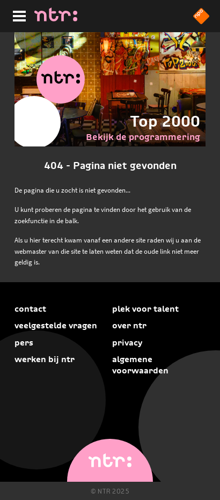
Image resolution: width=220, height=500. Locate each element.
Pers (23, 342)
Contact (30, 308)
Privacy (127, 342)
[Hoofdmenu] (17, 14)
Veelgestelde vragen (55, 325)
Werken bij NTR (44, 359)
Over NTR (129, 325)
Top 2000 (165, 121)
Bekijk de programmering (143, 137)
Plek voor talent (145, 308)
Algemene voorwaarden (140, 365)
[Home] (55, 18)
